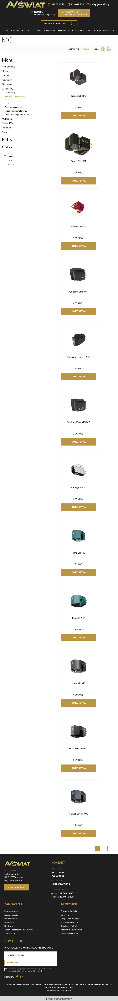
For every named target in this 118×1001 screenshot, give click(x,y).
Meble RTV (7, 123)
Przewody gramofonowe (16, 111)
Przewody (7, 79)
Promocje (6, 127)
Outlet (5, 132)
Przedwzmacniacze (13, 107)
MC (9, 103)
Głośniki (6, 75)
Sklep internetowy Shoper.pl (59, 990)
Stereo (5, 71)
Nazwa (85, 48)
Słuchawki (7, 84)
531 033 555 (57, 4)
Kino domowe (8, 66)
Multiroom (7, 118)
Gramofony (7, 88)
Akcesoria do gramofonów (17, 114)
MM (9, 99)
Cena (96, 48)
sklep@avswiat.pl (100, 4)
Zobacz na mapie (16, 887)
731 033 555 (77, 4)
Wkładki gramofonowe (15, 96)
